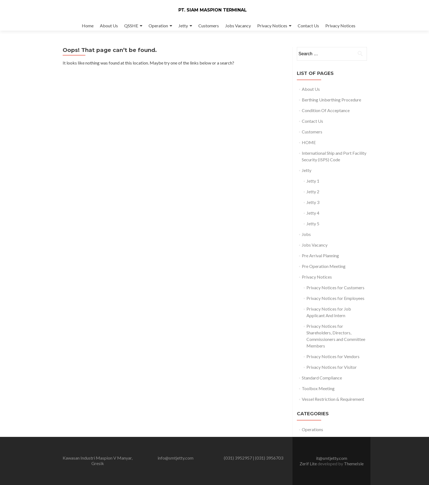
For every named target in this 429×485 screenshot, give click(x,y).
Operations (312, 429)
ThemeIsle (354, 463)
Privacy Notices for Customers (335, 287)
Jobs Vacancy (238, 25)
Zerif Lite (309, 463)
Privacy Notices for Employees (335, 298)
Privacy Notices (272, 25)
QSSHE (131, 25)
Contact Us (308, 25)
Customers (208, 25)
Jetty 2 (312, 191)
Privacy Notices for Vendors (333, 356)
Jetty (183, 25)
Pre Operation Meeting (324, 266)
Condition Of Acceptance (326, 110)
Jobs (306, 234)
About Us (109, 25)
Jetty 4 (312, 212)
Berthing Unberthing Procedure (331, 99)
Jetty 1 (312, 180)
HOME (309, 142)
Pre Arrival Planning (320, 255)
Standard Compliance (322, 377)
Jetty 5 (312, 223)
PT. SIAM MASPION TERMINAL (212, 10)
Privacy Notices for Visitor (331, 367)
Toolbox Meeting (318, 388)
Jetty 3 (312, 202)
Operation (158, 25)
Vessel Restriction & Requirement (333, 399)
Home (88, 25)
